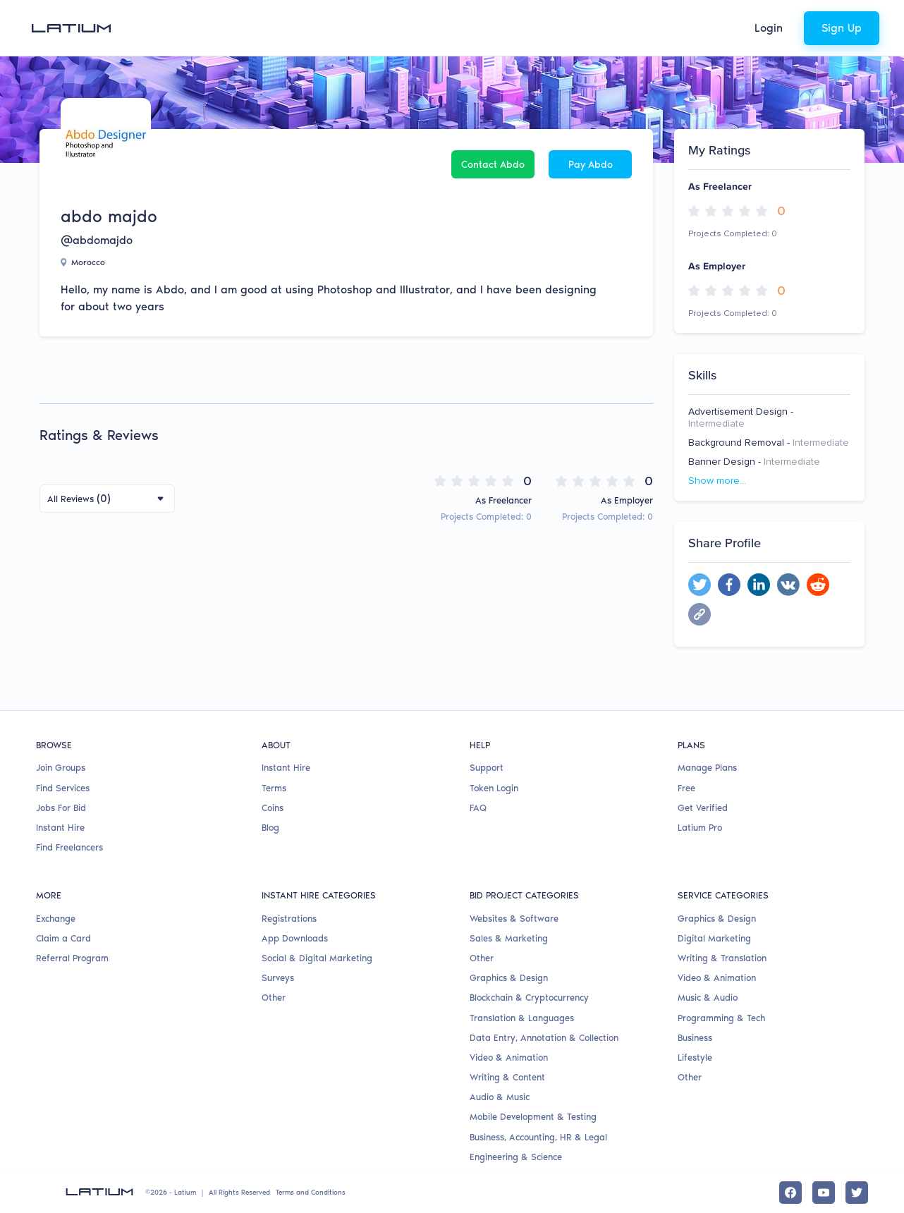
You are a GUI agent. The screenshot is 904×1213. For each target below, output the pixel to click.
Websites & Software (514, 918)
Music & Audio (708, 997)
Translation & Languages (522, 1018)
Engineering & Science (516, 1157)
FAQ (478, 808)
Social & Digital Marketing (317, 958)
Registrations (289, 918)
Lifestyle (695, 1057)
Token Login (494, 788)
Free (686, 788)
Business (695, 1037)
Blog (270, 827)
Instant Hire (60, 827)
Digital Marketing (714, 938)
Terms (274, 788)
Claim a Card (63, 938)
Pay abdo (590, 165)
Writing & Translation (722, 958)
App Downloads (295, 938)
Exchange (55, 918)
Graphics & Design (509, 978)
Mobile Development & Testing (533, 1116)
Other (274, 997)
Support (486, 767)
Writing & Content (507, 1077)
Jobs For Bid (61, 808)
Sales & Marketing (509, 938)
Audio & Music (500, 1097)
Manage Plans (707, 767)
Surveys (278, 978)
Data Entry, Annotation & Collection (544, 1037)
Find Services (63, 788)
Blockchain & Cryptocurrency (529, 997)
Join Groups (60, 767)
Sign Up (841, 28)
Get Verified (703, 808)
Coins (272, 808)
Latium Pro (700, 827)
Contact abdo (493, 165)
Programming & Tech (721, 1018)
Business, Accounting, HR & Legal (538, 1137)
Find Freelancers (69, 847)
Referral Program (72, 958)
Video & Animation (509, 1057)
